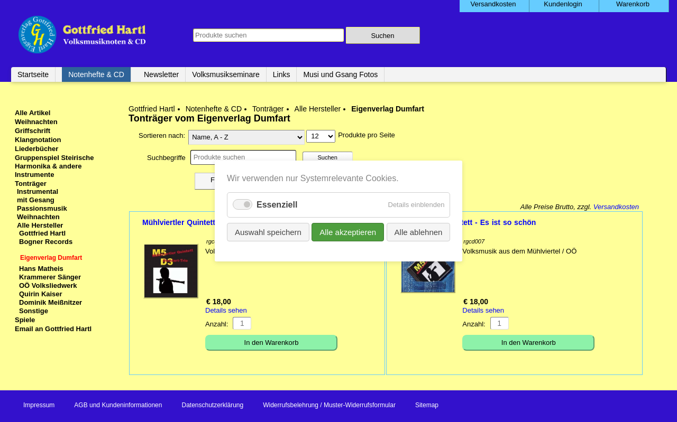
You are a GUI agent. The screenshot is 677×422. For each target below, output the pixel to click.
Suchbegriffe (166, 158)
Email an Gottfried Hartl (53, 329)
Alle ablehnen (418, 232)
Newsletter (161, 74)
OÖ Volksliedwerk (48, 285)
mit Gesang (35, 200)
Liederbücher (36, 149)
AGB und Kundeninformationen (118, 405)
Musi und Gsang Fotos (340, 74)
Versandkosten (616, 207)
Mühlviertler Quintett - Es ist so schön (467, 222)
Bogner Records (45, 242)
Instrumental (37, 191)
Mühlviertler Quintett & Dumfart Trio (206, 222)
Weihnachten (36, 122)
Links (281, 74)
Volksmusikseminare (226, 74)
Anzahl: (216, 324)
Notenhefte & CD (96, 74)
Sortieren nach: (162, 135)
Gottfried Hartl (152, 109)
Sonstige (33, 311)
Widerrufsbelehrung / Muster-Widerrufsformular (329, 405)
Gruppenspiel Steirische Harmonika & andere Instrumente (54, 166)
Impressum (38, 405)
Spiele (25, 320)
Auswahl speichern (268, 232)
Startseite (33, 74)
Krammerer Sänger (50, 277)
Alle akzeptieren (347, 232)
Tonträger (267, 109)
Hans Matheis (41, 269)
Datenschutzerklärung (212, 405)
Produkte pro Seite (366, 135)
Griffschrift (32, 131)
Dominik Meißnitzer (50, 302)
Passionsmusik (42, 208)
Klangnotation (38, 140)
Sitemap (426, 405)
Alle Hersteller (318, 109)
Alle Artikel (32, 113)
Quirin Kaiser (40, 294)
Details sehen (226, 310)
